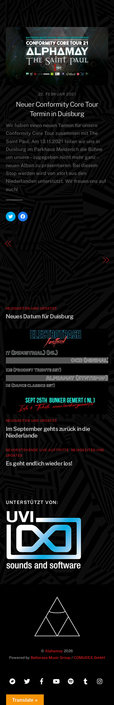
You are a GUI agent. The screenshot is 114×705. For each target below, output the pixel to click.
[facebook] (42, 680)
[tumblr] (85, 680)
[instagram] (100, 680)
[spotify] (71, 680)
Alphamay (54, 651)
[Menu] (102, 8)
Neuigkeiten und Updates (31, 308)
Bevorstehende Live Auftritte (37, 450)
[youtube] (56, 680)
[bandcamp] (12, 680)
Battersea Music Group (51, 657)
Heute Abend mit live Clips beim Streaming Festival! (52, 246)
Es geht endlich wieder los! (68, 260)
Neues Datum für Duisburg (40, 316)
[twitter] (27, 680)
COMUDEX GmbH (89, 657)
